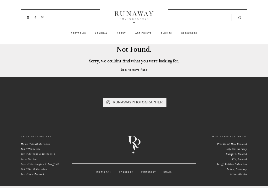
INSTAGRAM (103, 172)
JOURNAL (101, 33)
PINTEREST (148, 172)
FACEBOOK (126, 172)
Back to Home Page (134, 70)
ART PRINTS (143, 33)
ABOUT (121, 33)
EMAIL (168, 172)
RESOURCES (189, 33)
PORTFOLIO (78, 33)
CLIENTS (166, 33)
